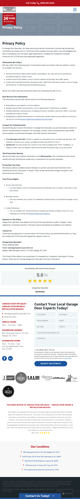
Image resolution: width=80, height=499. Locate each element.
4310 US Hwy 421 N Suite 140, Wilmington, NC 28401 (40, 456)
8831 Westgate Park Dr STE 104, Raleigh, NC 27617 (40, 452)
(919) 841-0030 (10, 317)
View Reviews (40, 291)
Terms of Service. (7, 491)
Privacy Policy (68, 358)
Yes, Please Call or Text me (45, 350)
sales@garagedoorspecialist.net (17, 313)
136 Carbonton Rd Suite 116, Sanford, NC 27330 (40, 469)
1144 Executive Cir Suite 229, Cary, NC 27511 (40, 465)
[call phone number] (40, 3)
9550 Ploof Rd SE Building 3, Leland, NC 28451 (40, 461)
